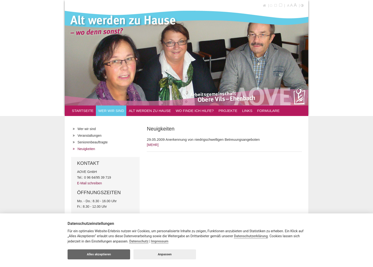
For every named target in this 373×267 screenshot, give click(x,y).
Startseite (82, 111)
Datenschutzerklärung (251, 236)
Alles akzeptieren (99, 254)
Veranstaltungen (88, 135)
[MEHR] (152, 145)
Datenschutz (138, 241)
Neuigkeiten (85, 149)
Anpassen (165, 254)
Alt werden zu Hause (150, 111)
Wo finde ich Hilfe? (195, 111)
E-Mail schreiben (89, 183)
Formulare (268, 111)
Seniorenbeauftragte (91, 142)
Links (247, 111)
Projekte (227, 111)
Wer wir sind (111, 111)
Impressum (159, 241)
